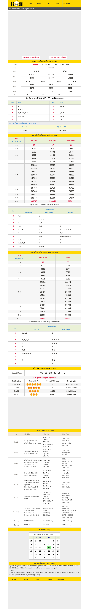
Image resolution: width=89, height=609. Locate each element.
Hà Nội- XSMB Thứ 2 (30, 430)
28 (35, 530)
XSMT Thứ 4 (66, 457)
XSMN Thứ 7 (47, 492)
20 (40, 540)
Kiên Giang (46, 502)
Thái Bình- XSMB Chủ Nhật (32, 498)
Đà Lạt (45, 500)
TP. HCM (46, 431)
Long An (45, 486)
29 (40, 530)
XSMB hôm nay (28, 510)
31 (58, 543)
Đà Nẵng (65, 452)
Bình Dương (71, 129)
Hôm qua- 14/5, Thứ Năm (31, 46)
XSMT (48, 3)
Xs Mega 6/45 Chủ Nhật (31, 504)
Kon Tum (65, 495)
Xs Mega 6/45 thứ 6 (30, 478)
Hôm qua (16, 514)
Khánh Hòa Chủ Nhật (69, 500)
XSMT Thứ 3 (66, 440)
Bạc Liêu (46, 443)
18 (31, 540)
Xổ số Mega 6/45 (29, 454)
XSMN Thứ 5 (47, 460)
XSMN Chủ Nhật (48, 498)
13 (40, 537)
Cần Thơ (45, 454)
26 (35, 543)
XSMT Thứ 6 (66, 472)
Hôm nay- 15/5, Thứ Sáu (58, 46)
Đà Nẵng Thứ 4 (67, 455)
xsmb (24, 604)
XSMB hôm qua (28, 514)
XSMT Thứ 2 (66, 428)
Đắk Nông (65, 482)
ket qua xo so (17, 604)
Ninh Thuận (43, 246)
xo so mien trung (52, 604)
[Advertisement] (44, 28)
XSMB (30, 3)
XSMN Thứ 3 (47, 438)
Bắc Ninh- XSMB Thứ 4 (31, 451)
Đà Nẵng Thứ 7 (67, 489)
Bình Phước (47, 481)
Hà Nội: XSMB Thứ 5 (30, 464)
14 (44, 537)
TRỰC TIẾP (60, 568)
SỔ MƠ (58, 3)
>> (47, 523)
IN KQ (50, 568)
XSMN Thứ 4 (47, 449)
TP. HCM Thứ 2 (48, 433)
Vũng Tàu (46, 445)
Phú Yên (65, 434)
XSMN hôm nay (48, 510)
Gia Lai (68, 246)
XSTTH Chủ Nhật (67, 504)
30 (44, 530)
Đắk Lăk (64, 444)
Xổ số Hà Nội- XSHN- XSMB (33, 449)
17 (58, 537)
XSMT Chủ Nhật (67, 506)
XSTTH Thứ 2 (66, 432)
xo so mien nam (31, 604)
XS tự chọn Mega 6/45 (31, 476)
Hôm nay (16, 510)
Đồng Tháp (46, 427)
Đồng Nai (46, 451)
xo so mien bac (41, 604)
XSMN (39, 3)
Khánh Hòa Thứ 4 (67, 450)
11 (31, 537)
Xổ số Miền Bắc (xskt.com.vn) (50, 87)
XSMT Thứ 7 (66, 491)
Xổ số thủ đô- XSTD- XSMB (32, 432)
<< (35, 523)
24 (58, 540)
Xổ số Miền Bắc (29, 500)
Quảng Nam (66, 442)
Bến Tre (45, 441)
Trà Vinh (34, 129)
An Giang (46, 464)
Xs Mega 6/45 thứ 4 (30, 456)
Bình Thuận (46, 462)
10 (58, 533)
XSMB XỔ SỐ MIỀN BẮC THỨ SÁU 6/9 (44, 50)
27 (31, 530)
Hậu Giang (46, 483)
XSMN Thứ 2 (47, 435)
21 (44, 540)
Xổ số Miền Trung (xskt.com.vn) (49, 311)
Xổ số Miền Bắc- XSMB (31, 443)
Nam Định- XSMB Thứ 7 (31, 486)
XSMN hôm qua (48, 514)
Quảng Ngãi (66, 485)
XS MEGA (66, 3)
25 (31, 543)
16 (53, 537)
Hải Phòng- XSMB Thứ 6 (31, 469)
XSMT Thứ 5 (66, 460)
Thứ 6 (16, 128)
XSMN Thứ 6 (47, 471)
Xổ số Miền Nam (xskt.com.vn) (49, 194)
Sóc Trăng (46, 456)
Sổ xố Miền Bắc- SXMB (31, 462)
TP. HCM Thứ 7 (48, 490)
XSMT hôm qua (67, 514)
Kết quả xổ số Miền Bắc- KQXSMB (31, 473)
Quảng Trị (65, 466)
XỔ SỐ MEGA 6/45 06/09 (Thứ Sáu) (44, 357)
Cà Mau (45, 429)
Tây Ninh (46, 466)
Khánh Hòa (65, 448)
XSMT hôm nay (67, 510)
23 (53, 540)
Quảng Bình (66, 462)
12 (35, 537)
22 (49, 540)
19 (35, 540)
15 (49, 537)
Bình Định (65, 464)
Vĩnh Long (52, 129)
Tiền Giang (46, 504)
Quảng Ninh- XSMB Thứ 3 (32, 441)
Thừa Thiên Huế (67, 430)
